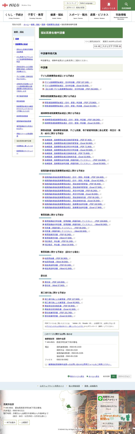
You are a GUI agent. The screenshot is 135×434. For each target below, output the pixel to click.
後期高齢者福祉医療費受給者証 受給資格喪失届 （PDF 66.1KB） (73, 197)
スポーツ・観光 (78, 16)
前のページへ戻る (77, 376)
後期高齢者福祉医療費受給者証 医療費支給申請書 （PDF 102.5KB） (75, 204)
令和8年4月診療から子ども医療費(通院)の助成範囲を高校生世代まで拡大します (25, 87)
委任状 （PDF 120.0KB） (56, 282)
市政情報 (120, 16)
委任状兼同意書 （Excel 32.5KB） (60, 316)
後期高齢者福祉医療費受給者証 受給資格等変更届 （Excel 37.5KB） (75, 187)
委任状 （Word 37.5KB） (56, 285)
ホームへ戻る (94, 376)
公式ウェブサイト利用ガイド (52, 386)
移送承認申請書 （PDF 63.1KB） (59, 265)
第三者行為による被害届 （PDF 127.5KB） (64, 299)
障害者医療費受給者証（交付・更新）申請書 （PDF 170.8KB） (72, 103)
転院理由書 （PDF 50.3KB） (58, 258)
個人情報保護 (74, 386)
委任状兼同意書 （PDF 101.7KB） (60, 313)
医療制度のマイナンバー (25, 152)
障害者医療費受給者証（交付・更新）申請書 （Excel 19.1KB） (72, 106)
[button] (108, 5)
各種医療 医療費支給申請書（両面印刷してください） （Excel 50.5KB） (77, 163)
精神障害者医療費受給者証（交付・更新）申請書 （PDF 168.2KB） (74, 120)
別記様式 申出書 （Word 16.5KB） (61, 245)
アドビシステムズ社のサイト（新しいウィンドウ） (65, 326)
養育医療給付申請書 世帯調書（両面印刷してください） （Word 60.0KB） (77, 224)
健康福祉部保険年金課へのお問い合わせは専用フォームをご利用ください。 (80, 364)
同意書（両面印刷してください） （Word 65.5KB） (67, 231)
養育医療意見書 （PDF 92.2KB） (59, 235)
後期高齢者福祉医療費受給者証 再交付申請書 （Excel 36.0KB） (73, 194)
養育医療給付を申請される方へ (25, 127)
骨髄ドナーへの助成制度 (25, 135)
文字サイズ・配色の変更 (75, 7)
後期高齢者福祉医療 (24, 121)
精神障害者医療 (22, 116)
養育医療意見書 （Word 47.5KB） (60, 238)
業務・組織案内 (91, 386)
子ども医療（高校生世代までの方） (25, 78)
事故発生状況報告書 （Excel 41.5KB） (62, 309)
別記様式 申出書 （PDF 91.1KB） (60, 241)
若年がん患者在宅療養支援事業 (25, 51)
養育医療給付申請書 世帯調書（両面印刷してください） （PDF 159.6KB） (78, 221)
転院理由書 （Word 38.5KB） (58, 262)
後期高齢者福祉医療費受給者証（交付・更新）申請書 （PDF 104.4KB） (76, 177)
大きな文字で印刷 (110, 46)
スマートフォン (124, 376)
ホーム (26, 24)
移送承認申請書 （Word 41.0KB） (60, 269)
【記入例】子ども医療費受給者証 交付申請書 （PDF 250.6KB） (73, 89)
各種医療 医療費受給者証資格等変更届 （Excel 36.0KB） (70, 143)
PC (114, 376)
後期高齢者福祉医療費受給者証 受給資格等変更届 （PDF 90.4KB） (74, 184)
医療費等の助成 (53, 24)
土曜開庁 (24, 422)
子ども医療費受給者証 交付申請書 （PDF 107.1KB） (68, 82)
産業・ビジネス (99, 16)
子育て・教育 (35, 16)
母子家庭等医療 (22, 96)
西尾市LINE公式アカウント (109, 407)
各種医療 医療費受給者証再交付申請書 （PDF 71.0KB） (70, 147)
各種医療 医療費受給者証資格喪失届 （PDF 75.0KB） (69, 153)
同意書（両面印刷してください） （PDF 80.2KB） (67, 228)
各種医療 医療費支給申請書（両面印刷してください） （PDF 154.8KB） (77, 160)
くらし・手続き (14, 16)
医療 (43, 24)
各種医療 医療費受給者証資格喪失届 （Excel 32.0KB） (69, 157)
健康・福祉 (35, 24)
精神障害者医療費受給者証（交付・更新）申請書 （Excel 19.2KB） (74, 123)
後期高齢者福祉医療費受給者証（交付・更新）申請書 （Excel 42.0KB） (76, 181)
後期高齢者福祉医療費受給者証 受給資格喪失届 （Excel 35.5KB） (74, 201)
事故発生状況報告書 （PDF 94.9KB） (61, 306)
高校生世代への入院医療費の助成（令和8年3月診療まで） (25, 69)
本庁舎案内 (11, 422)
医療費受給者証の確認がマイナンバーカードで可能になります (25, 108)
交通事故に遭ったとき (25, 146)
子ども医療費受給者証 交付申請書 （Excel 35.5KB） (68, 86)
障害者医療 (21, 101)
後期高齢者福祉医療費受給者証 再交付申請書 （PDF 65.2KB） (72, 191)
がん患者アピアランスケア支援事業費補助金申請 (25, 59)
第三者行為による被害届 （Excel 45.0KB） (64, 303)
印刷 (95, 46)
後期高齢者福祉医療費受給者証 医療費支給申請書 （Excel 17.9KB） (75, 208)
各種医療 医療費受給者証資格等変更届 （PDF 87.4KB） (70, 140)
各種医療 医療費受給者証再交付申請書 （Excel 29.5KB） (70, 150)
